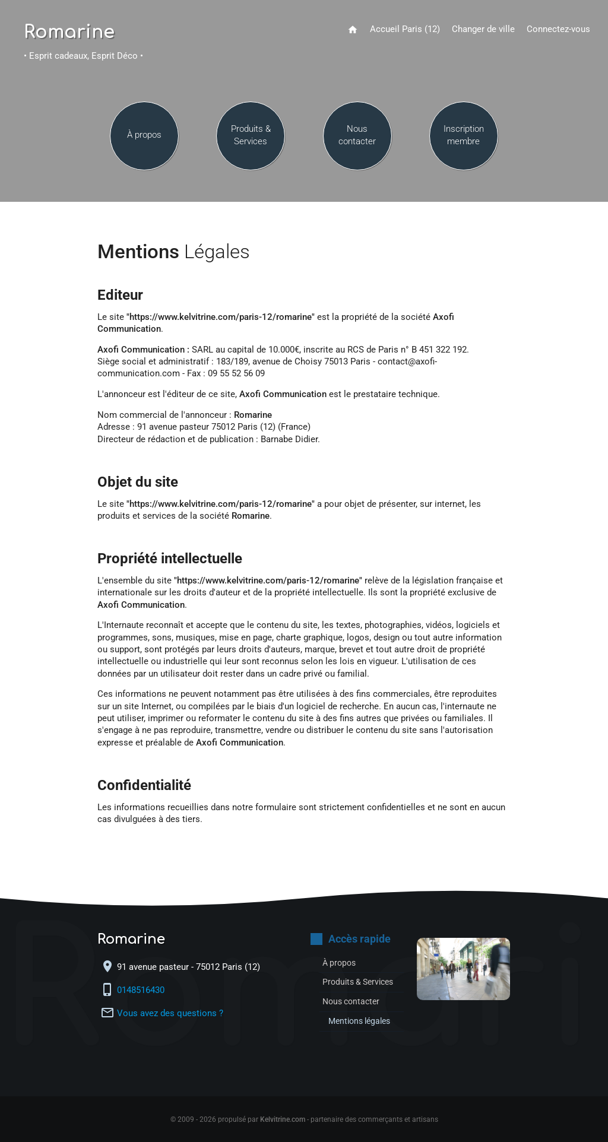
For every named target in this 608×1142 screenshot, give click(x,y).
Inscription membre (464, 137)
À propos (144, 137)
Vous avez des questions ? (170, 1013)
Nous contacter (357, 137)
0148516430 (142, 990)
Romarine (69, 33)
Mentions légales (362, 1021)
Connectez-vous (558, 29)
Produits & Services (251, 137)
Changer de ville (483, 29)
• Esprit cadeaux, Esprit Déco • (83, 56)
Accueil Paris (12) (405, 29)
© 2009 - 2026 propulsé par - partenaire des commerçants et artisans (304, 1119)
